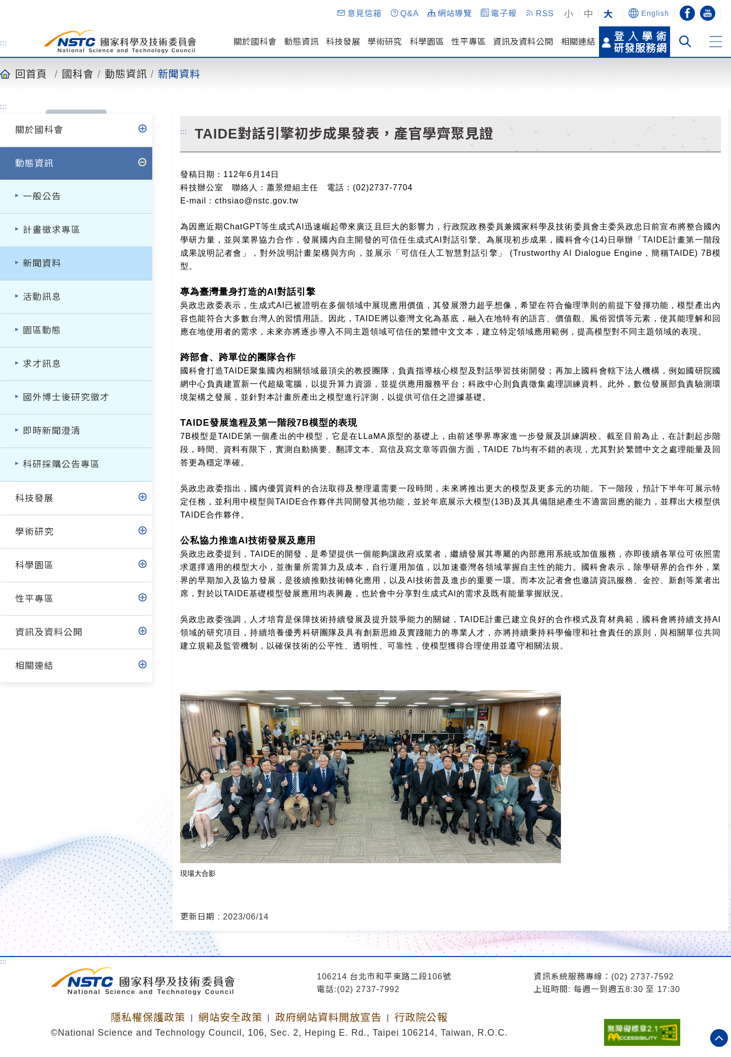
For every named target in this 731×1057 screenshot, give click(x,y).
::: (3, 42)
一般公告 (42, 196)
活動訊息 (42, 297)
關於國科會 (255, 41)
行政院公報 (421, 1017)
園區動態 (42, 330)
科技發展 (343, 41)
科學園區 (427, 41)
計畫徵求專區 (52, 230)
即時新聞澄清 (52, 431)
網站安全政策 (230, 1017)
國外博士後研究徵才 (66, 397)
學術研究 (385, 41)
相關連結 (578, 41)
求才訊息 (42, 364)
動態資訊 (301, 41)
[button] (359, 13)
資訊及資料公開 (523, 41)
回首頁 (31, 74)
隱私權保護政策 (148, 1017)
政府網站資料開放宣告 (328, 1017)
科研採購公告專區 (61, 464)
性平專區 (468, 41)
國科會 (78, 74)
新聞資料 (179, 74)
